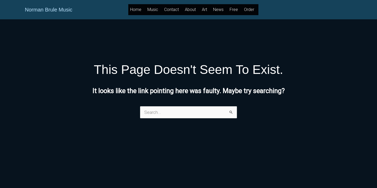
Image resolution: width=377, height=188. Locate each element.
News (218, 9)
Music (152, 9)
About (190, 9)
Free (234, 9)
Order (249, 9)
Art (204, 9)
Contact (171, 9)
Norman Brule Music (48, 10)
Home (135, 9)
